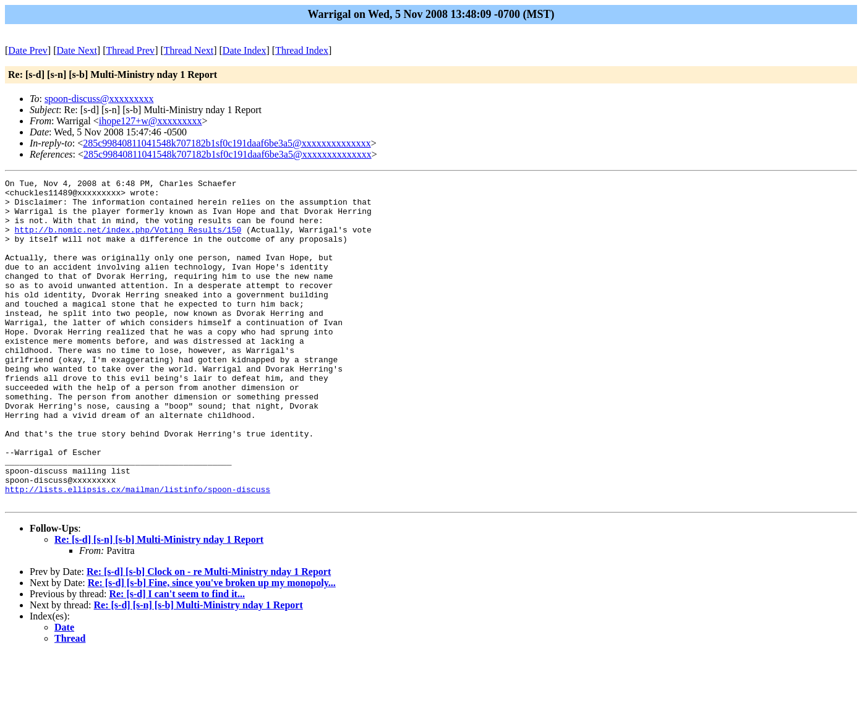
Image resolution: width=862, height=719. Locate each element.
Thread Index (301, 50)
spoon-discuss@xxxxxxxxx (99, 98)
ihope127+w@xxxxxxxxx (150, 121)
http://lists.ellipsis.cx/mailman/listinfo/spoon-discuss (137, 552)
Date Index (245, 50)
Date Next (77, 50)
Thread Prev (130, 50)
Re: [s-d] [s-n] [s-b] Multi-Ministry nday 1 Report (158, 604)
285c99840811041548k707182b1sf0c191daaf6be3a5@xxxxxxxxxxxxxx (227, 143)
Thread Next (188, 50)
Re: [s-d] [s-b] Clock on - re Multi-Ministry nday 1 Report (209, 636)
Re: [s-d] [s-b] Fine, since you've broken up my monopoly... (212, 647)
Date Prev (28, 50)
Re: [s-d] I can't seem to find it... (177, 658)
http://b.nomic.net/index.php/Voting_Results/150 (128, 240)
